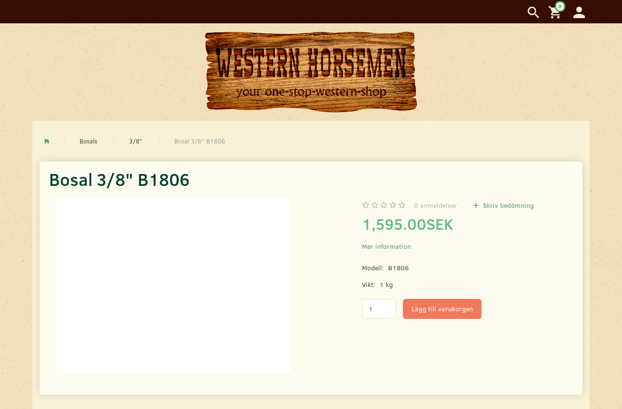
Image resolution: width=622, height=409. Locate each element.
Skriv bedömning (507, 205)
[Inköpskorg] (556, 11)
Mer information (386, 246)
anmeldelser (435, 205)
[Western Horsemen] (311, 71)
